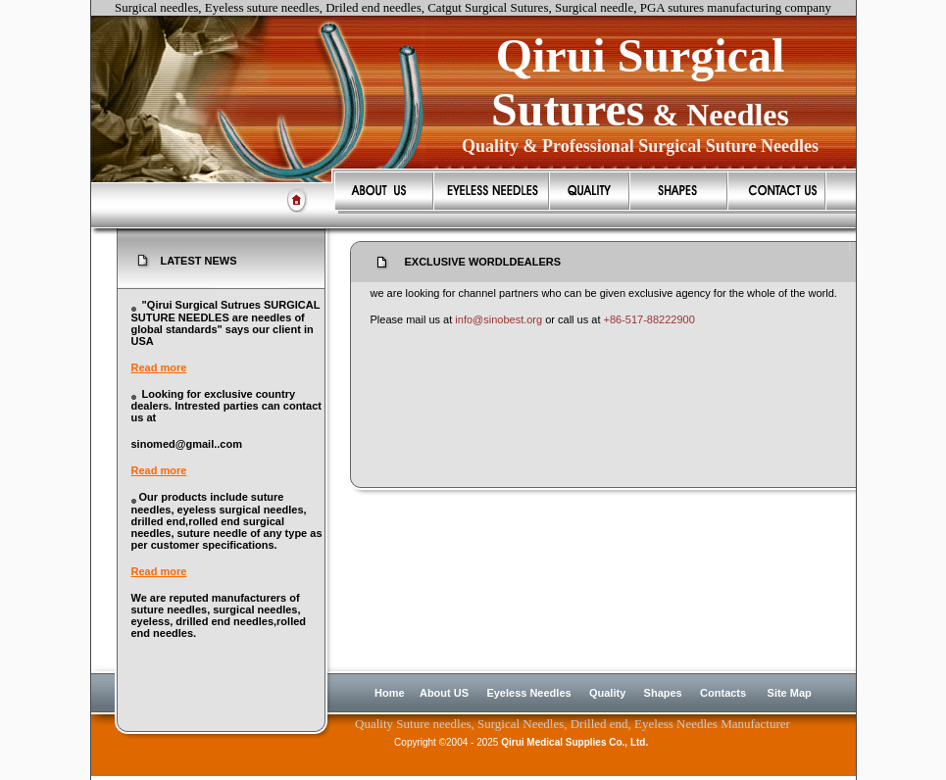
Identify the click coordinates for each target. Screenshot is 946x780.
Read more (159, 367)
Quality (607, 693)
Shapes (663, 693)
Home (389, 693)
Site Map (790, 693)
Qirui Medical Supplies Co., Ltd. (574, 742)
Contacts (723, 693)
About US (444, 693)
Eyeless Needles (528, 693)
